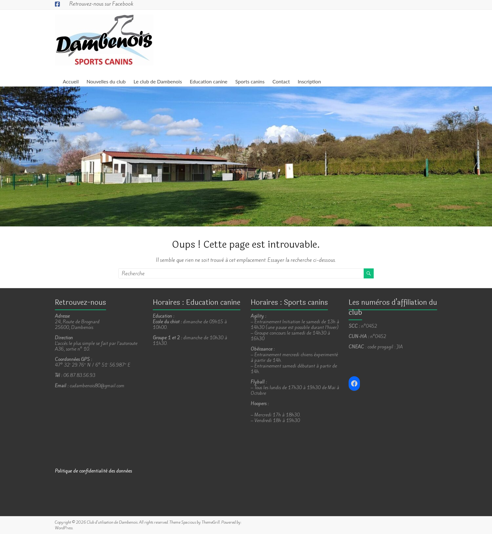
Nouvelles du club (106, 81)
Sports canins (250, 81)
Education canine (208, 81)
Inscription (309, 81)
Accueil (71, 81)
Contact (281, 81)
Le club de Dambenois (158, 81)
